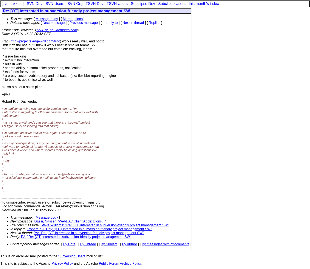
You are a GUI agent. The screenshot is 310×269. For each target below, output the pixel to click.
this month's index (204, 4)
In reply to (110, 23)
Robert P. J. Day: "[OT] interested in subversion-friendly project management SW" (89, 229)
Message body (47, 19)
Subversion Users (71, 256)
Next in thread (133, 23)
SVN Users (54, 4)
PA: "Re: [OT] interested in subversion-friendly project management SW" (89, 233)
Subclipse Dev (143, 4)
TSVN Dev (95, 4)
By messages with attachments (165, 244)
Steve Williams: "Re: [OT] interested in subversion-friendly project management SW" (105, 225)
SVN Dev (34, 4)
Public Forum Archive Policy (120, 263)
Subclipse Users (172, 4)
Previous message (84, 23)
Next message (54, 23)
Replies (154, 23)
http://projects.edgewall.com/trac (35, 41)
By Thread (88, 244)
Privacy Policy (62, 263)
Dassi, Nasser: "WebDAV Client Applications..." (70, 221)
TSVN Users (117, 4)
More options (73, 19)
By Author (129, 244)
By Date (69, 244)
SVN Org (74, 4)
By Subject (109, 244)
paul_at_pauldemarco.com (56, 30)
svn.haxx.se (13, 4)
